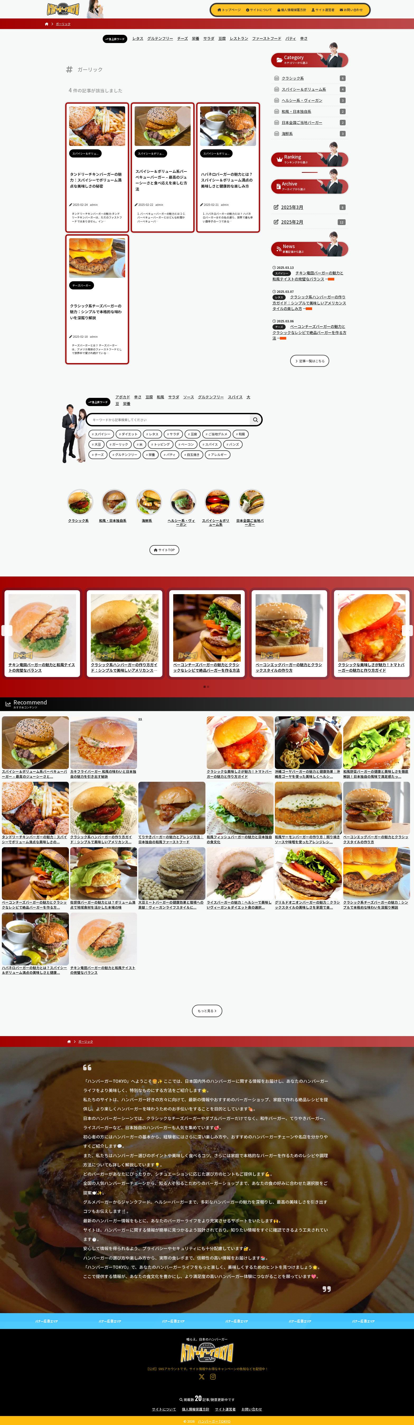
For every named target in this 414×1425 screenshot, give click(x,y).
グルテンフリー (160, 38)
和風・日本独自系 (113, 518)
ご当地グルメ (217, 434)
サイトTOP (164, 549)
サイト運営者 (323, 9)
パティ (290, 38)
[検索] (255, 419)
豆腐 (222, 38)
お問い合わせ (351, 9)
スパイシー (102, 434)
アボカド (122, 396)
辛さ (304, 38)
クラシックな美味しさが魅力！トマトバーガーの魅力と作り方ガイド (371, 667)
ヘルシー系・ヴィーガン (182, 520)
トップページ (229, 9)
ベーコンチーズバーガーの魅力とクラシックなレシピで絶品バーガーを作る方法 (309, 332)
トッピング (162, 444)
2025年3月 (292, 207)
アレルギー (219, 454)
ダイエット (130, 434)
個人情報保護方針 (291, 9)
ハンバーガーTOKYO (214, 1421)
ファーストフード (266, 38)
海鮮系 (149, 518)
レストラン (239, 38)
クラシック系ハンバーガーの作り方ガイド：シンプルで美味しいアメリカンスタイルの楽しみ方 (309, 302)
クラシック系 (80, 518)
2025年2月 (292, 222)
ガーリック (120, 444)
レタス (137, 38)
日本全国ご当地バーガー (250, 520)
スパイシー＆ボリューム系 (216, 520)
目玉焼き (193, 454)
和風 (160, 396)
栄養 (195, 38)
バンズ (234, 444)
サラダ (208, 38)
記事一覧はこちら (310, 361)
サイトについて (259, 9)
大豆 (98, 444)
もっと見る (207, 1010)
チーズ (182, 38)
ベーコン (187, 444)
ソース (188, 396)
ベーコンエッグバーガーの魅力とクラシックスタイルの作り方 (289, 667)
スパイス (235, 396)
